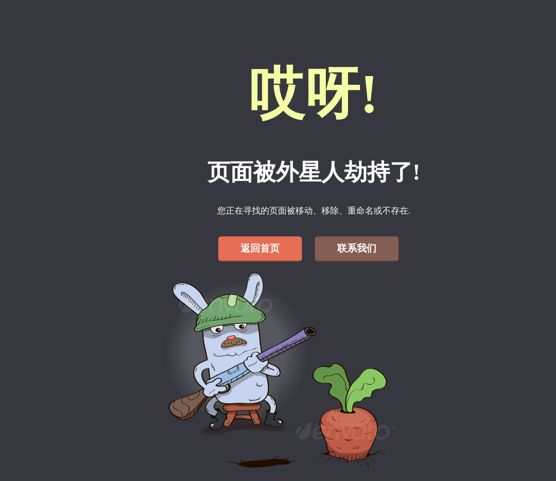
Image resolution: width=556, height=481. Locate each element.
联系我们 (356, 248)
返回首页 (260, 248)
